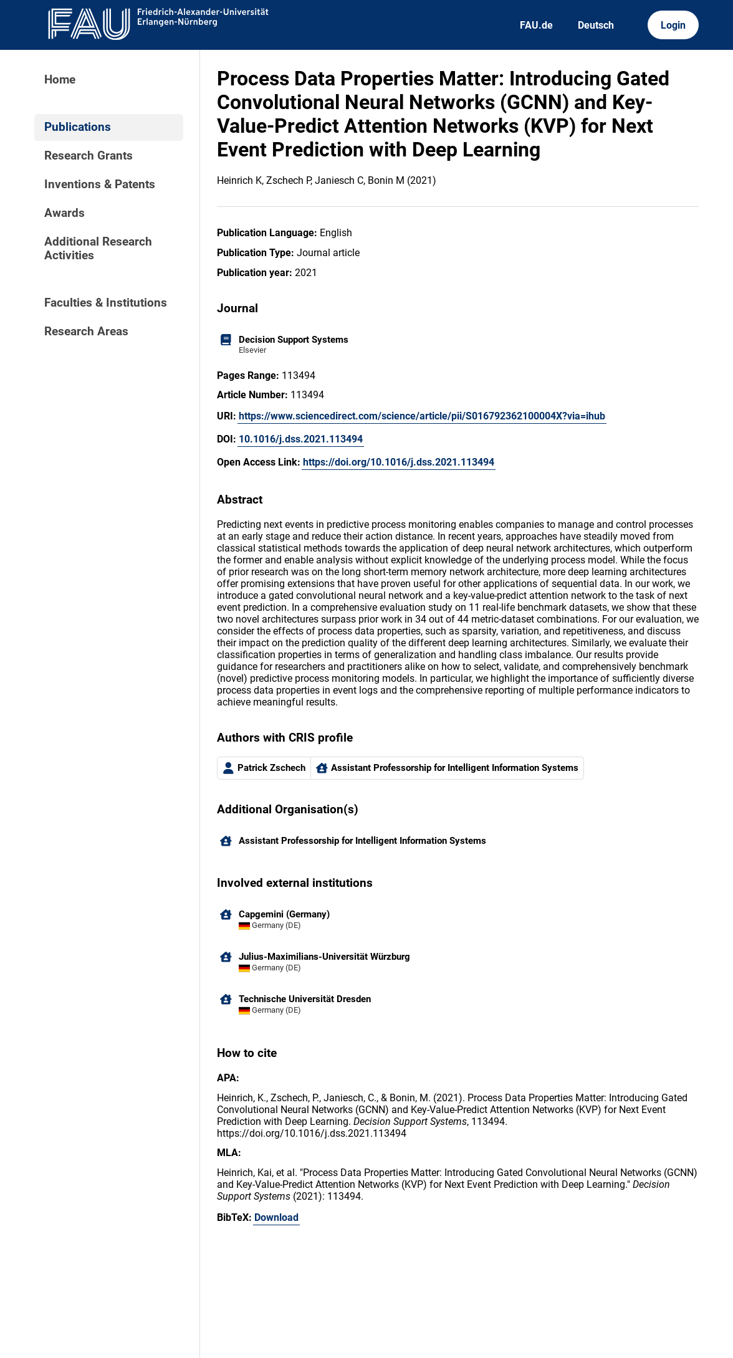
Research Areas (86, 331)
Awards (64, 213)
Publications (77, 127)
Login (673, 25)
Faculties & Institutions (105, 303)
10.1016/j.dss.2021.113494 (301, 439)
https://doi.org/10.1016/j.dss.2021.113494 (398, 462)
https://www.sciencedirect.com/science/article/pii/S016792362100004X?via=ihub (422, 416)
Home (59, 80)
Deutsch (596, 25)
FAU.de (536, 25)
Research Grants (88, 156)
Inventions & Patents (99, 184)
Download (276, 1217)
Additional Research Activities (98, 248)
